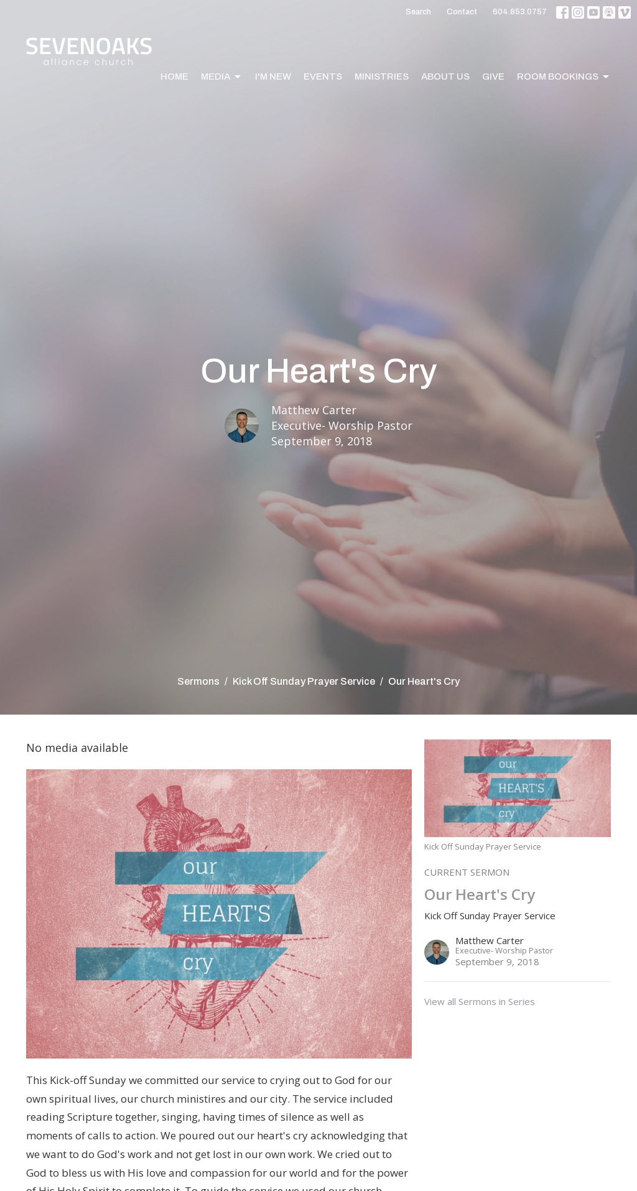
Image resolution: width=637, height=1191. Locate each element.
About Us (445, 76)
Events (323, 76)
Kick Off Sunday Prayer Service (304, 681)
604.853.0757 (520, 11)
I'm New (273, 76)
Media (222, 77)
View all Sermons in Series (479, 1001)
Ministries (382, 76)
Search (418, 11)
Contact (462, 11)
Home (174, 76)
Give (493, 76)
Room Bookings (564, 77)
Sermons (198, 681)
